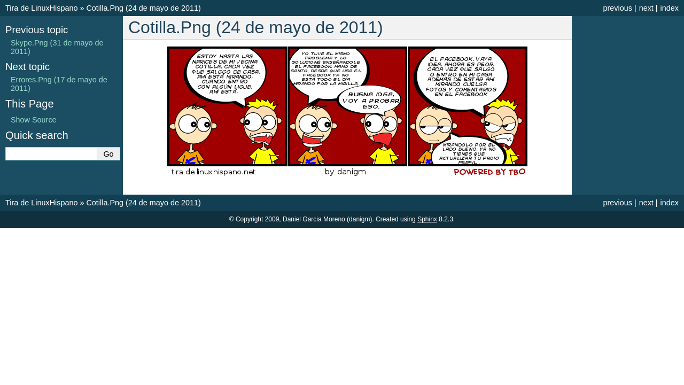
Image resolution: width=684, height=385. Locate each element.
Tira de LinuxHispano (41, 8)
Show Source (34, 120)
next (646, 8)
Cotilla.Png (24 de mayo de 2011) (143, 8)
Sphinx (427, 219)
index (669, 8)
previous (617, 8)
